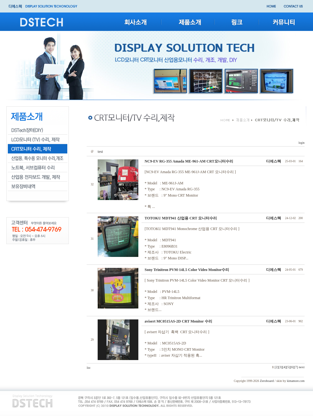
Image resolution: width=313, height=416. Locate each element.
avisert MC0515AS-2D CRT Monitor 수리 (178, 321)
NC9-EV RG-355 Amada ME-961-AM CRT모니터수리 (189, 161)
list (88, 367)
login (301, 142)
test (100, 151)
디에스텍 (273, 161)
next (302, 367)
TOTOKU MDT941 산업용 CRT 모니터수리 (181, 218)
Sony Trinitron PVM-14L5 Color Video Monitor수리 (187, 270)
